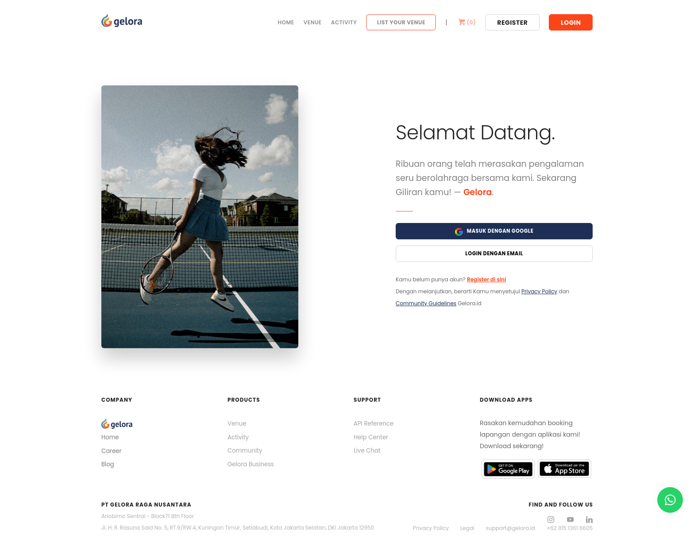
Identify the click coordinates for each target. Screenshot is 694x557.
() (466, 22)
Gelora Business (252, 467)
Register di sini (486, 281)
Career (112, 452)
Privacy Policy (539, 293)
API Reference (375, 424)
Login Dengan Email (494, 255)
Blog (108, 466)
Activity (344, 22)
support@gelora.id (510, 528)
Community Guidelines (426, 305)
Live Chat (368, 453)
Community (245, 453)
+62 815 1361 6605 (570, 528)
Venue (313, 22)
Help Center (372, 438)
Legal (467, 528)
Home (286, 22)
